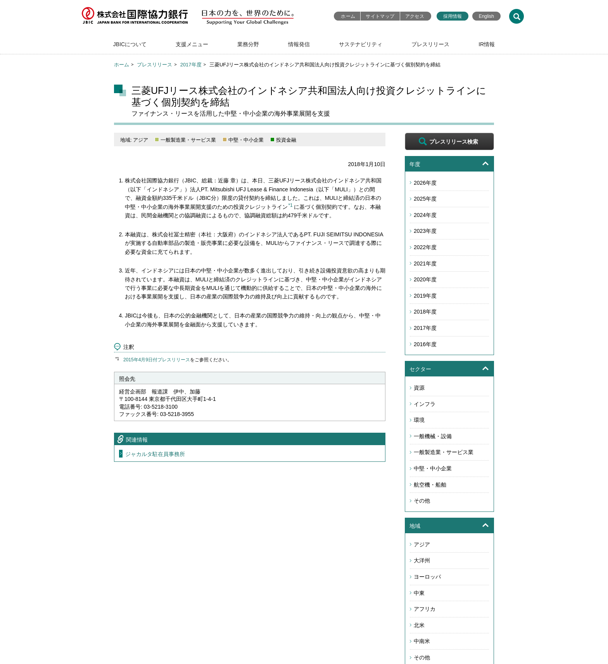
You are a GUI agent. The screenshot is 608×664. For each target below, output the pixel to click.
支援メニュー (192, 44)
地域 (414, 526)
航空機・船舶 (430, 485)
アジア (422, 544)
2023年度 (425, 231)
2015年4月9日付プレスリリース (156, 359)
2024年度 (425, 215)
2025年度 (425, 199)
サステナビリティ (360, 44)
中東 (419, 593)
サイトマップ (380, 16)
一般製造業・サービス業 (443, 452)
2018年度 (425, 312)
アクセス (414, 16)
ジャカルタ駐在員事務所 (155, 454)
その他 (422, 501)
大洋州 (422, 560)
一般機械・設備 (433, 436)
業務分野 (248, 44)
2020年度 (425, 279)
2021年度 (425, 263)
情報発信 (299, 44)
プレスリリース (430, 44)
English (486, 16)
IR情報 (486, 44)
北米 (419, 625)
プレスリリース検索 (453, 142)
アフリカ (424, 609)
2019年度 (425, 296)
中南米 (422, 641)
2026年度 (425, 183)
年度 (414, 164)
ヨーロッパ (427, 577)
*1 (290, 205)
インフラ (424, 404)
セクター (420, 369)
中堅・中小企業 (433, 468)
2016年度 (425, 344)
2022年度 (425, 247)
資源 (419, 388)
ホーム (348, 16)
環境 (419, 420)
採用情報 (452, 16)
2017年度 (191, 65)
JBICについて (130, 44)
